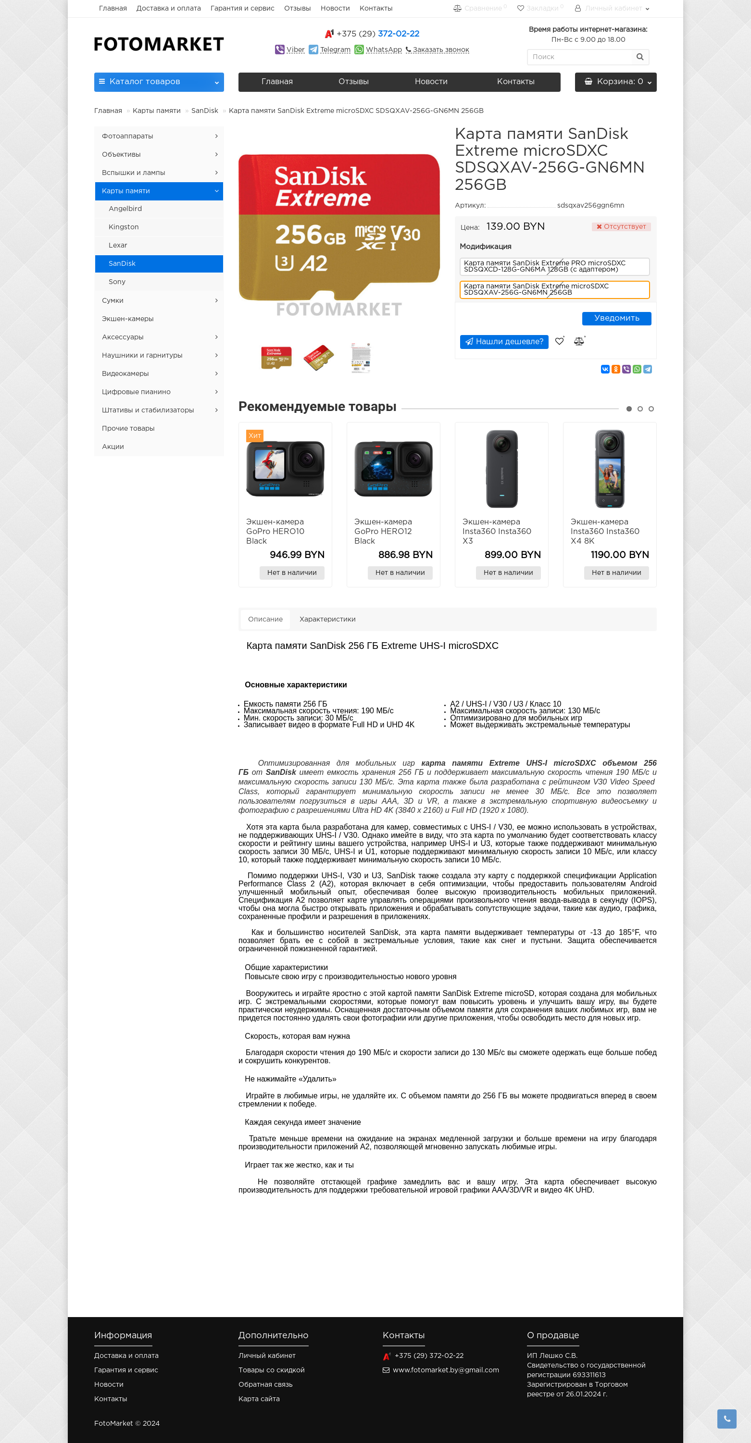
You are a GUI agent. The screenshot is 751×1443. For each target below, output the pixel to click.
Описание (265, 619)
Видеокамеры (125, 374)
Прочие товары (128, 429)
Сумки (113, 301)
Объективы (121, 155)
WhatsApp (384, 50)
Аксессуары (123, 337)
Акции (113, 447)
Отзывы (297, 9)
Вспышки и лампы (133, 173)
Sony (117, 282)
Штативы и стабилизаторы (148, 410)
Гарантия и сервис (243, 9)
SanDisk (204, 111)
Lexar (118, 246)
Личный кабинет (267, 1356)
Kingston (124, 227)
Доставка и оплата (169, 9)
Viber (296, 50)
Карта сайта (259, 1399)
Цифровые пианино (136, 392)
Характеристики (328, 619)
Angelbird (125, 209)
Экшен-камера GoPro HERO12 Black (383, 532)
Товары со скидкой (271, 1370)
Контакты (376, 9)
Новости (335, 9)
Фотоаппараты (127, 136)
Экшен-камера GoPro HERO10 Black (275, 532)
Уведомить (616, 318)
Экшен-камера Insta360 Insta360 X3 (497, 532)
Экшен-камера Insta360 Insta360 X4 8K (605, 532)
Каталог (159, 79)
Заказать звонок (440, 50)
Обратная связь (265, 1385)
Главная (113, 9)
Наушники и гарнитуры (142, 356)
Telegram (335, 50)
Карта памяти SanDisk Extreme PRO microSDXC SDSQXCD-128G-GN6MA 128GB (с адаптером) (545, 267)
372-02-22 (378, 34)
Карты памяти (157, 111)
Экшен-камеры (128, 319)
